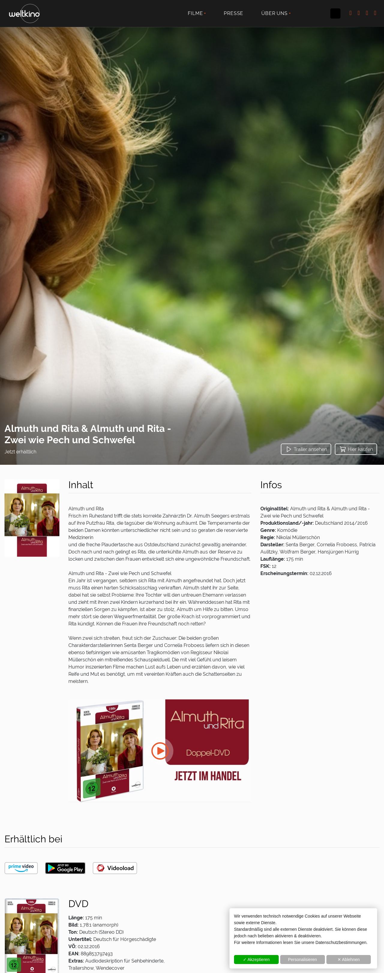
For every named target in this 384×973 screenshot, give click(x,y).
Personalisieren (302, 959)
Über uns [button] (274, 13)
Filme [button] (195, 13)
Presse (233, 13)
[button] (306, 449)
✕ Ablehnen (349, 959)
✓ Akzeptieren (256, 959)
